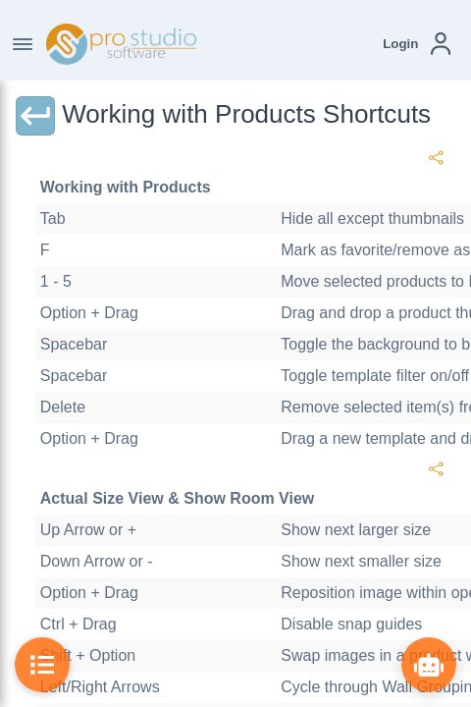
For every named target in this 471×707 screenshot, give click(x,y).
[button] (416, 43)
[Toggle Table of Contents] (42, 664)
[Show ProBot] (428, 664)
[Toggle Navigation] (22, 44)
